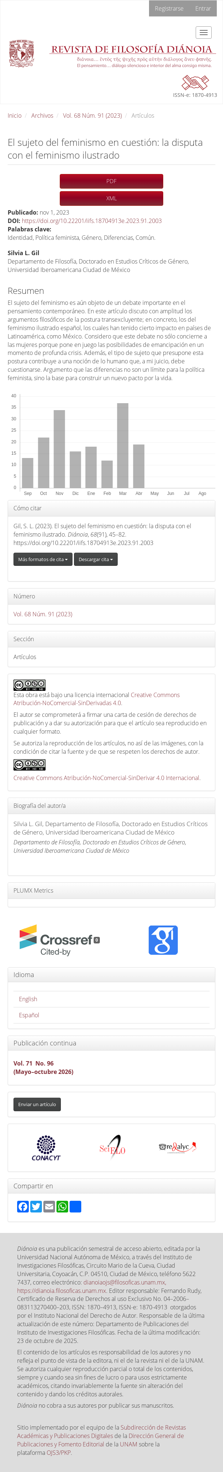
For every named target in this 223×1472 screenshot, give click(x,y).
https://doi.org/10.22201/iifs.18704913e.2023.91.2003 (92, 221)
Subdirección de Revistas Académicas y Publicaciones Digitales (101, 1431)
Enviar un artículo (37, 1104)
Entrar (203, 8)
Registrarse (169, 8)
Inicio (14, 115)
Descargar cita (96, 559)
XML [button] (111, 198)
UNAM (128, 1444)
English (28, 999)
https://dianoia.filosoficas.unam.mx (61, 1291)
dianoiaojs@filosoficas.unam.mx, (124, 1282)
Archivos (42, 115)
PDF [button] (111, 181)
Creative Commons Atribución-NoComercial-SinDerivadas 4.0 (96, 699)
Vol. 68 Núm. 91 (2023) (92, 115)
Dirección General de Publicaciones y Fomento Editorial (100, 1440)
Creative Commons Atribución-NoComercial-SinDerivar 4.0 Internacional (106, 778)
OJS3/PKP (59, 1453)
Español (29, 1015)
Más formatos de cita (43, 559)
